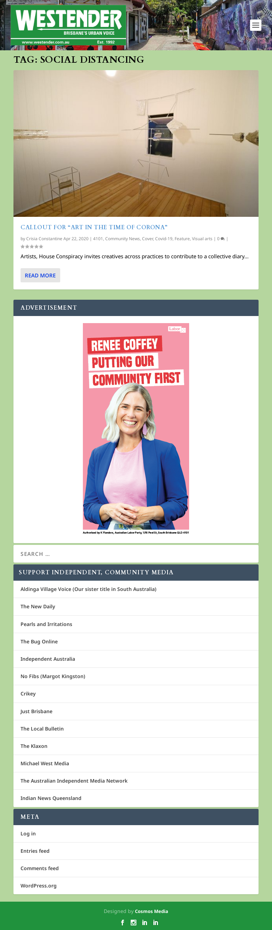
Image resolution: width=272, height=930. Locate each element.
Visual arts (202, 239)
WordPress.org (39, 885)
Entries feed (35, 850)
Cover (147, 239)
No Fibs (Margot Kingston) (53, 676)
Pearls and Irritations (46, 624)
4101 (98, 239)
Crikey (28, 693)
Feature (182, 239)
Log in (28, 833)
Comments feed (40, 868)
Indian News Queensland (51, 798)
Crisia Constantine (44, 239)
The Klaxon (34, 746)
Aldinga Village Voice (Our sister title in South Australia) (89, 589)
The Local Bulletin (42, 728)
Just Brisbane (36, 711)
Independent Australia (48, 658)
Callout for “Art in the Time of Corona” (94, 227)
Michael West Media (45, 763)
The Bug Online (39, 641)
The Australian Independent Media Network (74, 780)
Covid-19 (163, 239)
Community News (122, 239)
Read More (40, 275)
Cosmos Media (151, 911)
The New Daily (38, 606)
